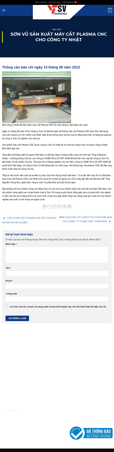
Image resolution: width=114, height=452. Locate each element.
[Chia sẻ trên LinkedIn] (69, 206)
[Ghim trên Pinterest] (64, 206)
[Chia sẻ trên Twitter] (54, 206)
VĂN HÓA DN (41, 2)
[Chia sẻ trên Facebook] (49, 206)
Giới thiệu (72, 401)
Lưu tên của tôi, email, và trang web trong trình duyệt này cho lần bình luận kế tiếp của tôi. (58, 306)
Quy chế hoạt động (77, 407)
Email (9, 281)
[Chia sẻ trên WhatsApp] (44, 206)
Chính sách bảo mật (77, 420)
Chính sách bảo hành (78, 413)
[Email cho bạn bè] (59, 206)
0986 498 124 (18, 384)
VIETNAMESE (71, 2)
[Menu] (3, 10)
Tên (8, 268)
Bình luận (11, 244)
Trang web (11, 293)
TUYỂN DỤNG (54, 2)
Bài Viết (57, 29)
